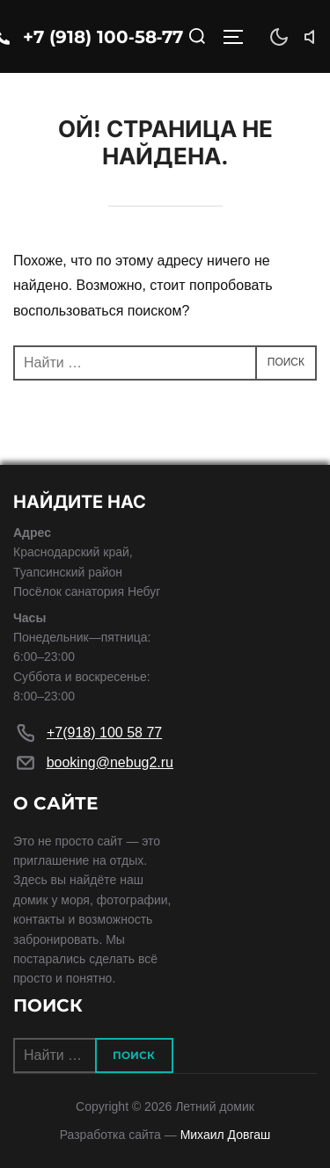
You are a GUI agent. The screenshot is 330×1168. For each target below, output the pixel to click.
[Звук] (314, 37)
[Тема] (279, 37)
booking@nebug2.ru (110, 762)
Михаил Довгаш (225, 1135)
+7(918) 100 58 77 (104, 732)
